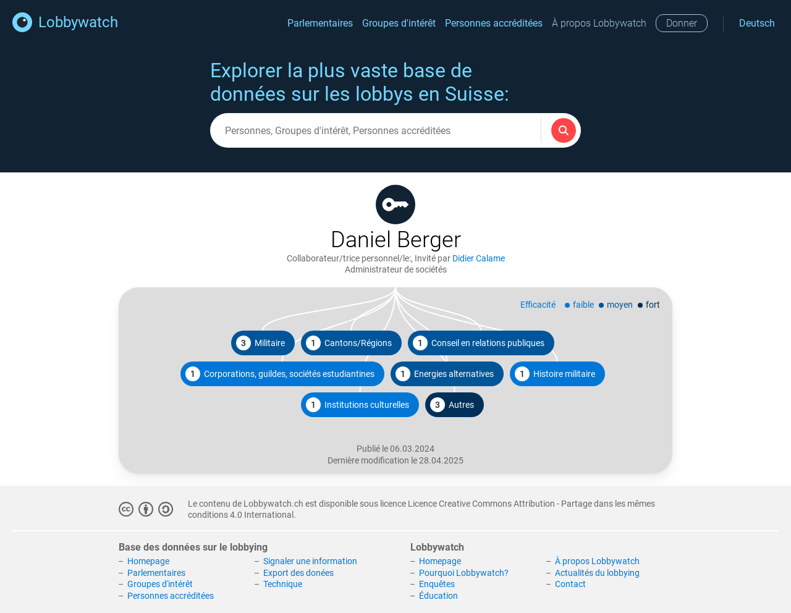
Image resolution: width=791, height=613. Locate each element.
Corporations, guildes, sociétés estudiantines (279, 373)
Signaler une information (310, 561)
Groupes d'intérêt (399, 23)
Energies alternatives (445, 373)
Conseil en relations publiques (478, 343)
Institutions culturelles (357, 404)
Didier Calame (478, 258)
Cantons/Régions (349, 343)
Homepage (148, 561)
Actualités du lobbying (597, 573)
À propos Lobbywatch (599, 23)
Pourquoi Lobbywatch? (464, 573)
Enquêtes (437, 584)
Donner (681, 23)
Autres (452, 404)
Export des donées (298, 573)
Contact (570, 584)
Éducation (438, 596)
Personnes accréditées (494, 23)
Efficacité (538, 305)
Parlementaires (320, 23)
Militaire (260, 343)
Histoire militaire (555, 373)
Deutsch (757, 23)
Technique (282, 584)
